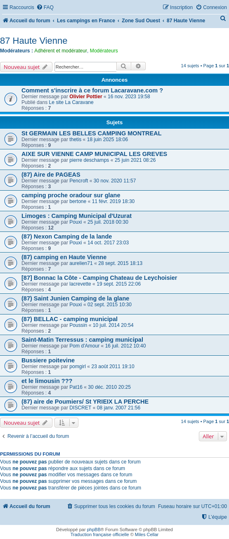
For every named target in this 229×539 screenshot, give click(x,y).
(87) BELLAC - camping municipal (69, 319)
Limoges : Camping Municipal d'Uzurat (76, 216)
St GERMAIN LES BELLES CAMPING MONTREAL (91, 133)
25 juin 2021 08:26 (135, 160)
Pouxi (75, 222)
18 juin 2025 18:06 (107, 139)
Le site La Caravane (71, 102)
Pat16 (76, 387)
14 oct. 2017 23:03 (108, 243)
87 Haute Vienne (34, 40)
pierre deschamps (89, 160)
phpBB (94, 529)
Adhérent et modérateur (60, 51)
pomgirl (77, 366)
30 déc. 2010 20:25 (109, 387)
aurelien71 (80, 263)
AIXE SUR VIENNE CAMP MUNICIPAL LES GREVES (94, 154)
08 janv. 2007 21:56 (118, 408)
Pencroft (78, 181)
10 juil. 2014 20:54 (113, 325)
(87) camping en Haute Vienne (63, 257)
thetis (75, 139)
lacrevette (80, 284)
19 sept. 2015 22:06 (119, 284)
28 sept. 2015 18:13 (120, 263)
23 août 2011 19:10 (112, 366)
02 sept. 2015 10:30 (109, 304)
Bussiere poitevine (48, 360)
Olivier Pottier (85, 96)
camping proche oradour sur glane (70, 195)
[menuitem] (45, 7)
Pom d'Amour (84, 346)
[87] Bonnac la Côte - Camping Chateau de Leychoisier (99, 277)
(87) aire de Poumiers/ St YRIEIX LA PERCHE (85, 401)
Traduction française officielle (100, 534)
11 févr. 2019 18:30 (113, 201)
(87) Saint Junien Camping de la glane (75, 298)
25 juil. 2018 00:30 (107, 222)
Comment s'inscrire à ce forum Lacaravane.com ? (92, 90)
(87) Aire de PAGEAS (50, 174)
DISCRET (80, 408)
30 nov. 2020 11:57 (115, 181)
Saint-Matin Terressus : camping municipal (82, 339)
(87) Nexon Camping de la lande (66, 236)
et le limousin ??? (46, 381)
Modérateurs (104, 51)
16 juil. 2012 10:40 (125, 346)
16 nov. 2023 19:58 (129, 96)
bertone (77, 201)
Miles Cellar (146, 534)
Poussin (78, 325)
